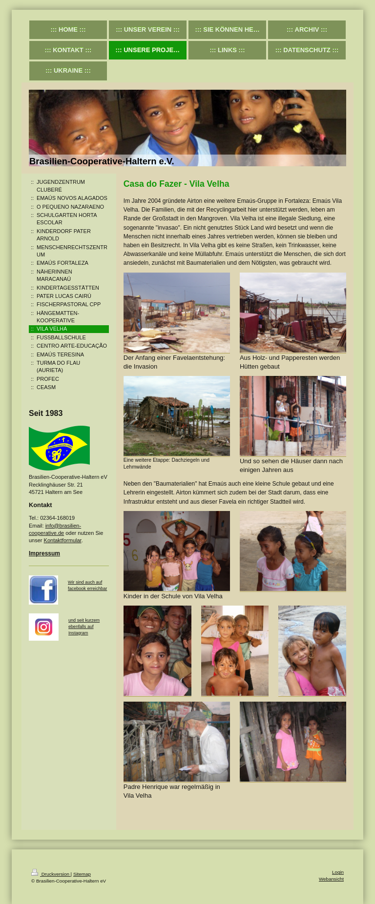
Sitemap (82, 874)
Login (338, 872)
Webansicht (331, 879)
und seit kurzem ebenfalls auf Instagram (84, 626)
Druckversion (51, 874)
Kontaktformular (63, 540)
